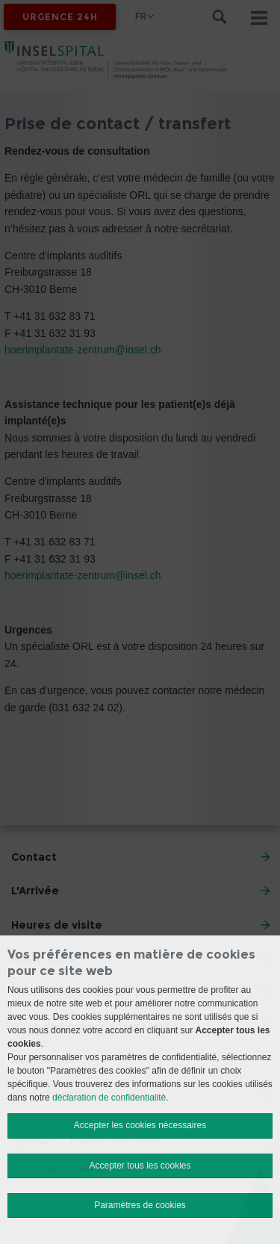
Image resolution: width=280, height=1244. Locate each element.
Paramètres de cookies (140, 1205)
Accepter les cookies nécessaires (140, 1125)
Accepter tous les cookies (139, 1165)
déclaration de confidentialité (109, 1097)
